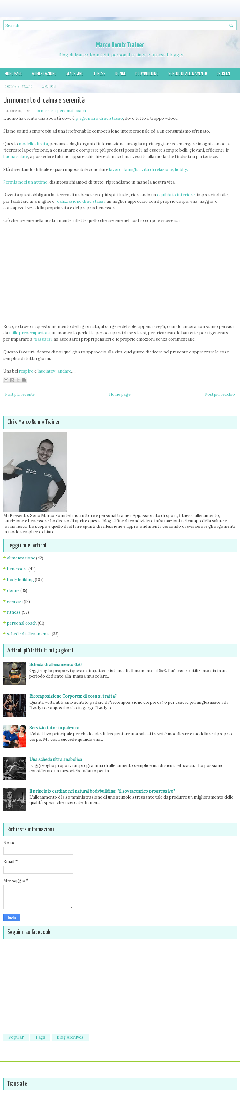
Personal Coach (18, 86)
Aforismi (49, 86)
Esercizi (223, 74)
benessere (46, 110)
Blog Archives (70, 1037)
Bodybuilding (147, 74)
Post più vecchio (220, 394)
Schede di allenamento (187, 74)
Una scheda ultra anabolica (55, 759)
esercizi (15, 601)
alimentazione (21, 558)
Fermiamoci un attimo (25, 182)
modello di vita (33, 144)
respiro (26, 371)
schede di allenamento (29, 634)
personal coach (71, 110)
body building (20, 579)
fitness (14, 612)
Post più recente (20, 394)
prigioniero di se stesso (99, 118)
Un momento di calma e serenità (44, 100)
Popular (16, 1037)
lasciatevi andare (54, 371)
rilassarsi (42, 339)
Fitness (99, 74)
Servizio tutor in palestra (54, 728)
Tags (40, 1037)
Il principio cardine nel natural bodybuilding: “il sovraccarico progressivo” (102, 791)
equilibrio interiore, (176, 195)
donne (13, 590)
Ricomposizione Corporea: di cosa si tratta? (73, 696)
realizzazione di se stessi (80, 201)
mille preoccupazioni (29, 333)
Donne (120, 74)
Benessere (74, 74)
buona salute (15, 156)
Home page (13, 74)
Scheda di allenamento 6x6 (55, 664)
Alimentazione (44, 74)
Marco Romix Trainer (120, 45)
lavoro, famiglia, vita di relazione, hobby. (148, 169)
